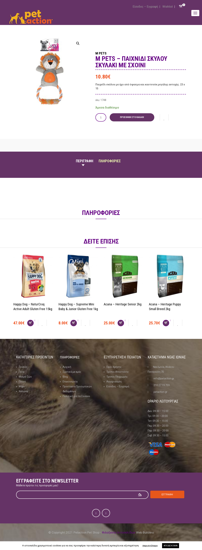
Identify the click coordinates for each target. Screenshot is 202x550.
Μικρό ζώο (25, 376)
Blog (65, 376)
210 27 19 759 (162, 385)
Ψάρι (22, 386)
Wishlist (167, 6)
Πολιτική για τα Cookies (76, 396)
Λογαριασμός (114, 381)
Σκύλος (23, 366)
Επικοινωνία (70, 381)
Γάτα (21, 371)
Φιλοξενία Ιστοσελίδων (118, 532)
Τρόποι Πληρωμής (117, 376)
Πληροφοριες (110, 161)
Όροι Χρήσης (114, 366)
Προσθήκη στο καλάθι (133, 117)
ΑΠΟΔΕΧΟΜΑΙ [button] (171, 545)
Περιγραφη (84, 161)
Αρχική (67, 366)
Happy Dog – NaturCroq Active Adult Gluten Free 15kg (30, 309)
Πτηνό (22, 381)
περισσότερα (150, 545)
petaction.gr (160, 391)
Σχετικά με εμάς (72, 371)
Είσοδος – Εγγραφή (145, 6)
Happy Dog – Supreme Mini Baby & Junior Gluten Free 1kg (78, 309)
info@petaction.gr (164, 378)
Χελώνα (23, 391)
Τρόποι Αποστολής (117, 371)
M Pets (103, 53)
